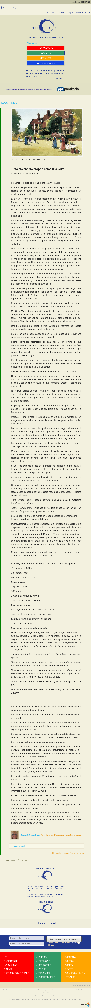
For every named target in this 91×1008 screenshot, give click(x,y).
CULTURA (4, 103)
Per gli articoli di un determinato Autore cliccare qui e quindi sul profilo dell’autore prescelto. (45, 896)
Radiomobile (11, 961)
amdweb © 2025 (84, 986)
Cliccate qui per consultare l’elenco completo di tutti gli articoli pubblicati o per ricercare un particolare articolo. (45, 889)
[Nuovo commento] (17, 846)
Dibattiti (69, 969)
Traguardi (44, 973)
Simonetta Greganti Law (30, 835)
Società (69, 965)
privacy (74, 943)
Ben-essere (44, 965)
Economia (70, 957)
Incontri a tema (46, 977)
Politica (69, 961)
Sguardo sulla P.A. (75, 973)
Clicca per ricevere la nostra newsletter (64, 939)
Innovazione (10, 965)
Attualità (70, 977)
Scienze (8, 969)
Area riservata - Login (10, 8)
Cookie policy (40, 996)
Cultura (14, 103)
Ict (5, 957)
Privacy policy (51, 996)
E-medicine (44, 961)
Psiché (42, 969)
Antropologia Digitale (16, 973)
